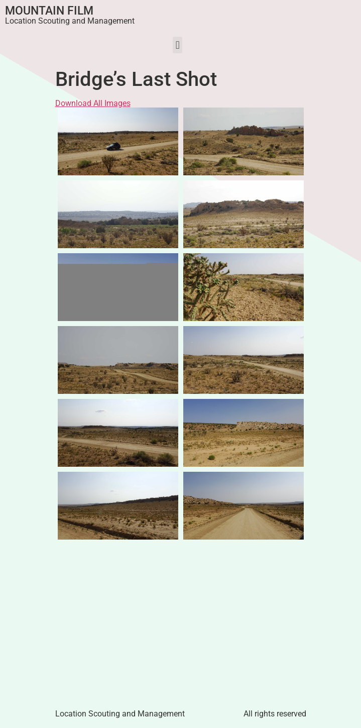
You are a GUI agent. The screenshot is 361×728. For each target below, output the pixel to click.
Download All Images (93, 103)
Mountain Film (49, 11)
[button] (177, 45)
